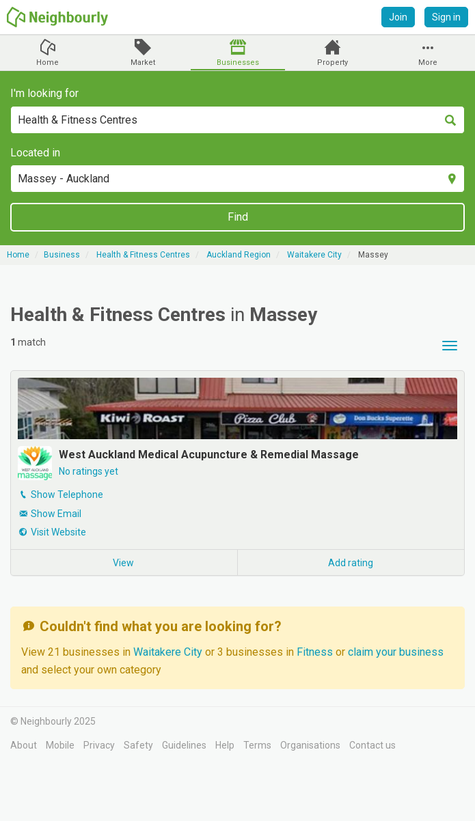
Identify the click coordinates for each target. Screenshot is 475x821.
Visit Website (58, 532)
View (123, 562)
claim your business (396, 651)
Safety (138, 745)
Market (143, 62)
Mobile (60, 745)
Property (332, 62)
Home (47, 62)
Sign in (446, 17)
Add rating (350, 562)
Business (62, 255)
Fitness (316, 651)
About (23, 745)
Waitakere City (169, 651)
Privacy (99, 745)
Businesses (238, 62)
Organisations (310, 745)
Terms (257, 745)
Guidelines (184, 745)
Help (224, 745)
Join (398, 17)
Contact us (372, 745)
